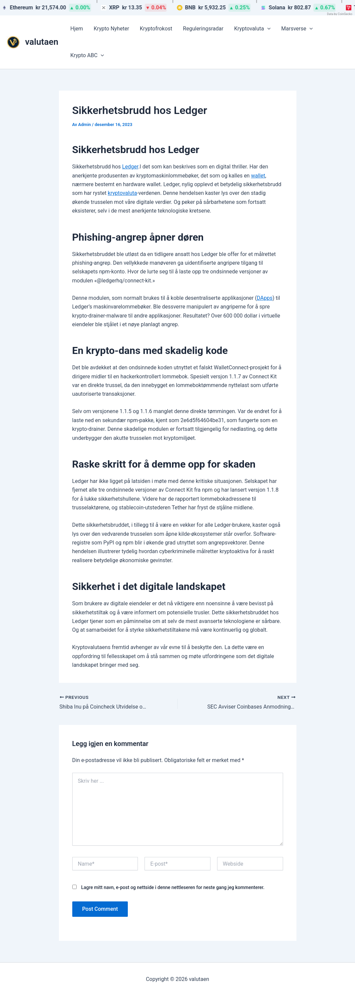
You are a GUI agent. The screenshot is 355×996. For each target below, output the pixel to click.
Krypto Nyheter (111, 28)
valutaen (41, 42)
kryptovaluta (122, 193)
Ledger (130, 166)
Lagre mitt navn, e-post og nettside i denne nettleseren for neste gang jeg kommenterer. (172, 887)
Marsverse (297, 28)
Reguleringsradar (203, 28)
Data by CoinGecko (339, 14)
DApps (264, 298)
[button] (267, 28)
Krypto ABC (87, 55)
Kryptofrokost (156, 28)
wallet (258, 175)
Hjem (76, 28)
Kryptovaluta (252, 28)
